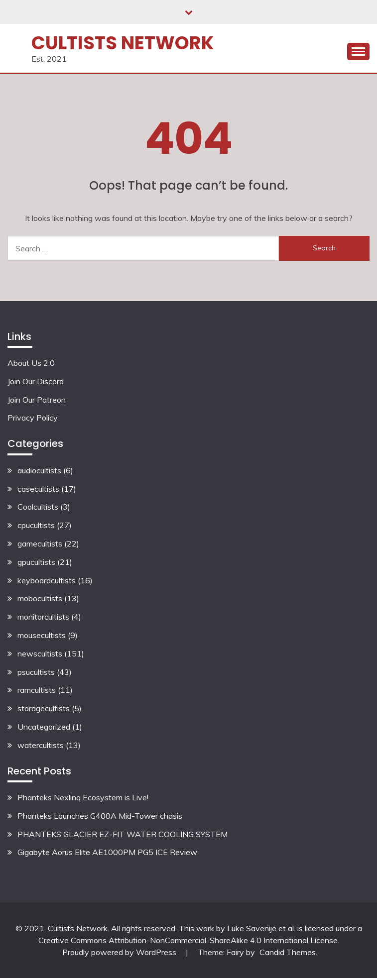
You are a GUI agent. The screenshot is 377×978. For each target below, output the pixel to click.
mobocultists (39, 598)
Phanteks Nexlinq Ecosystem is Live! (82, 797)
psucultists (36, 672)
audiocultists (39, 470)
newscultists (39, 653)
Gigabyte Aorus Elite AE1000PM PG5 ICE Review (107, 852)
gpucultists (36, 562)
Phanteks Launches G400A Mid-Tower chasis (99, 816)
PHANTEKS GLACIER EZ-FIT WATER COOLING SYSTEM (122, 834)
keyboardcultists (46, 580)
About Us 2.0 (31, 363)
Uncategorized (43, 727)
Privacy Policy (32, 418)
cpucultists (36, 525)
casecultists (38, 489)
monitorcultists (43, 617)
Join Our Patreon (36, 400)
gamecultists (39, 543)
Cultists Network (122, 43)
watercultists (40, 745)
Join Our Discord (35, 381)
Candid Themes (287, 952)
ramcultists (36, 690)
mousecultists (41, 635)
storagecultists (43, 708)
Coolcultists (37, 507)
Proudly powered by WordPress (120, 952)
